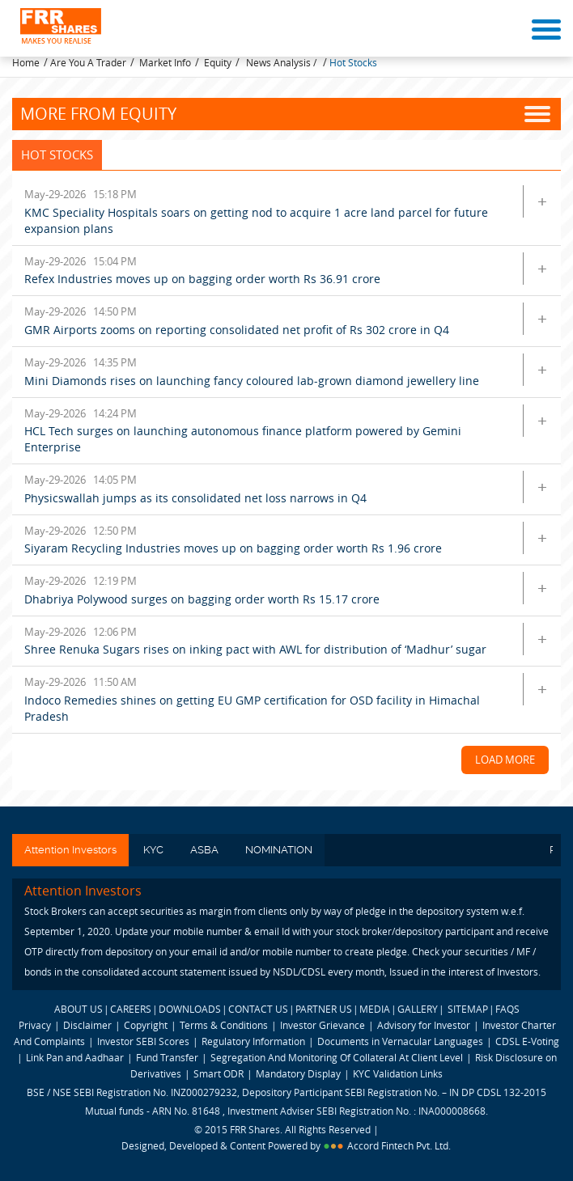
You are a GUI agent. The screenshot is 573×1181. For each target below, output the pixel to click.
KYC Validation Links (398, 1073)
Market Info (165, 62)
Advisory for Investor (423, 1024)
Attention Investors (70, 850)
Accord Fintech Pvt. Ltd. (399, 1145)
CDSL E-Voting (527, 1041)
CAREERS (130, 1008)
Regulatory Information (253, 1041)
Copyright (146, 1024)
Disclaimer (87, 1024)
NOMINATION (278, 850)
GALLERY (417, 1008)
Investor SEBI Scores (143, 1041)
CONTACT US (258, 1008)
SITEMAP (468, 1008)
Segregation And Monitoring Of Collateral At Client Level (337, 1057)
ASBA (204, 850)
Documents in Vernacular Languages (400, 1041)
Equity (217, 62)
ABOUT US (78, 1008)
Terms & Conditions (224, 1024)
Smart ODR (218, 1073)
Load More (505, 759)
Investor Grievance (322, 1024)
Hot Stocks (353, 62)
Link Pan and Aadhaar (75, 1057)
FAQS (507, 1008)
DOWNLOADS (190, 1008)
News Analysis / (282, 62)
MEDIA (374, 1008)
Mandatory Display (298, 1073)
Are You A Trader (88, 62)
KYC (153, 850)
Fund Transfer (168, 1057)
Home (26, 62)
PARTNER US (323, 1008)
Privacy (35, 1024)
